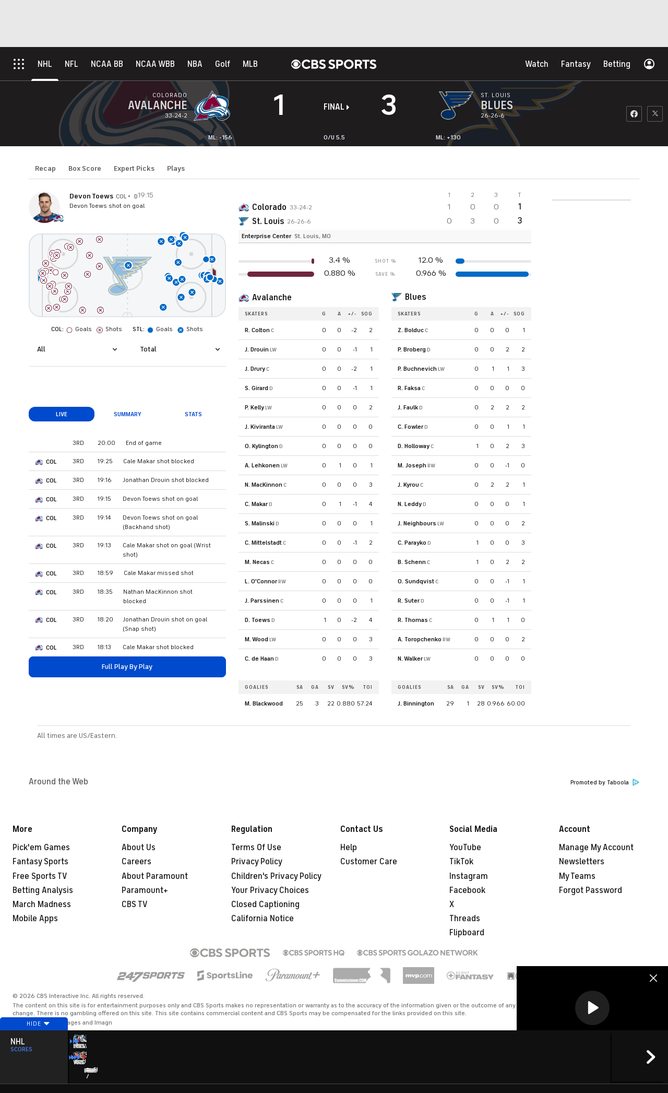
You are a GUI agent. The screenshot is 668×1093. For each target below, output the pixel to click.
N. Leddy (410, 504)
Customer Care (368, 861)
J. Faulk (408, 407)
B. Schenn (412, 562)
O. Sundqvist (416, 581)
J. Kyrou (408, 484)
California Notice (262, 918)
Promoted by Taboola (604, 782)
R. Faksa (409, 388)
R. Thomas (413, 620)
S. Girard (256, 388)
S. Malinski (260, 523)
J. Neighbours (417, 523)
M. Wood (256, 639)
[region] (592, 1008)
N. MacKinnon (263, 484)
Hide (34, 1042)
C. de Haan (259, 658)
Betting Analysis (43, 890)
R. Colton (257, 330)
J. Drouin (257, 349)
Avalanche (272, 297)
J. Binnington (416, 703)
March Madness (42, 904)
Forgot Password (590, 890)
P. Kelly (254, 407)
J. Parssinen (262, 600)
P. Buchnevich (417, 368)
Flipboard (466, 932)
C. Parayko (412, 542)
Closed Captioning (265, 904)
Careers (136, 861)
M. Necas (257, 562)
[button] (592, 1008)
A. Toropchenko (420, 639)
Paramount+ (145, 890)
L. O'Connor (261, 581)
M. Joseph (412, 465)
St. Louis (268, 221)
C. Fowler (410, 426)
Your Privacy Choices (270, 890)
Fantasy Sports (40, 861)
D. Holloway (414, 446)
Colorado (269, 207)
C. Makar (256, 504)
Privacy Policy (256, 861)
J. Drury (255, 368)
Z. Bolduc (411, 330)
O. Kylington (261, 446)
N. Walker (410, 658)
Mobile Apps (35, 918)
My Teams (577, 876)
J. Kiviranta (260, 426)
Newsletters (581, 861)
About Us (139, 847)
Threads (464, 918)
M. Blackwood (264, 703)
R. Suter (409, 600)
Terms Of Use (256, 847)
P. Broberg (412, 349)
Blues (415, 297)
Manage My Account (596, 847)
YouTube (465, 847)
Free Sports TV (40, 876)
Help (348, 847)
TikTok (461, 861)
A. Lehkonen (262, 465)
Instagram (468, 876)
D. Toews (257, 620)
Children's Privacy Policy (276, 876)
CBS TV (135, 904)
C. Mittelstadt (263, 542)
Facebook (467, 890)
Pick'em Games (41, 847)
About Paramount (155, 876)
